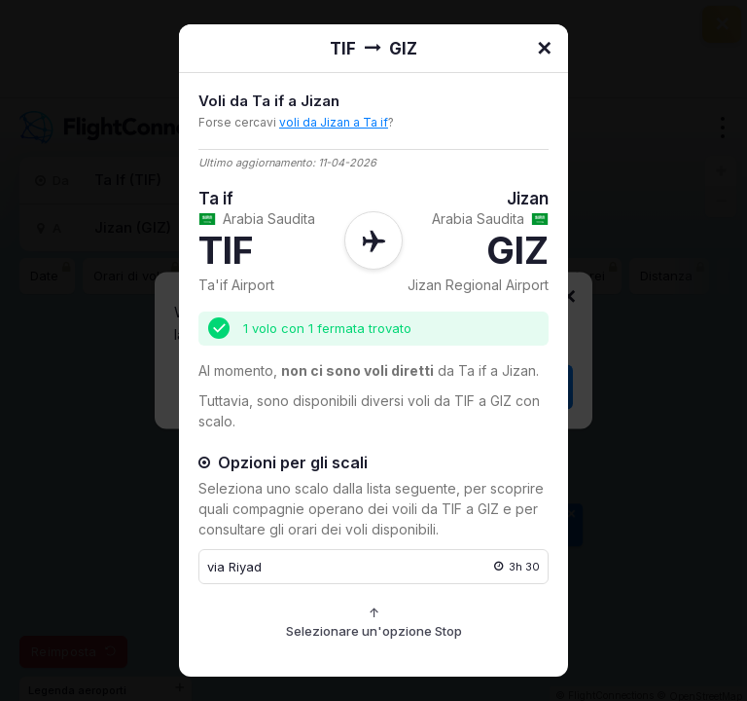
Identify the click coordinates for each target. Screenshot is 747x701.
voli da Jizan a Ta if (333, 122)
